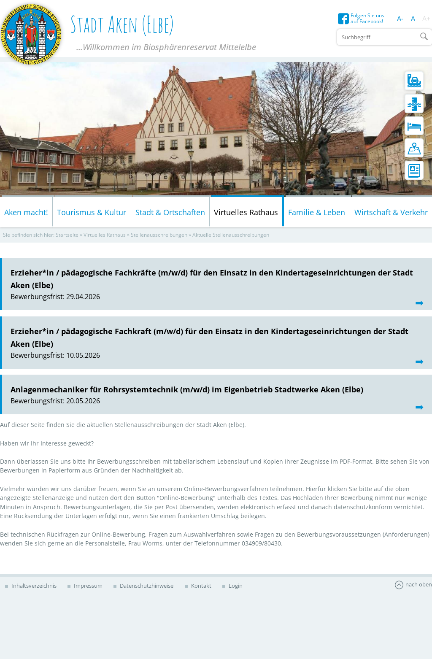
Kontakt (210, 587)
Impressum (92, 587)
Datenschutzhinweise (153, 587)
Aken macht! (26, 213)
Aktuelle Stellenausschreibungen (230, 236)
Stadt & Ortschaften (170, 213)
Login (247, 587)
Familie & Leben (316, 213)
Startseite (67, 236)
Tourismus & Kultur (91, 213)
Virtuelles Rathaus (246, 213)
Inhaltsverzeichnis (34, 587)
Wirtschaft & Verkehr (391, 213)
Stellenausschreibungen (159, 236)
